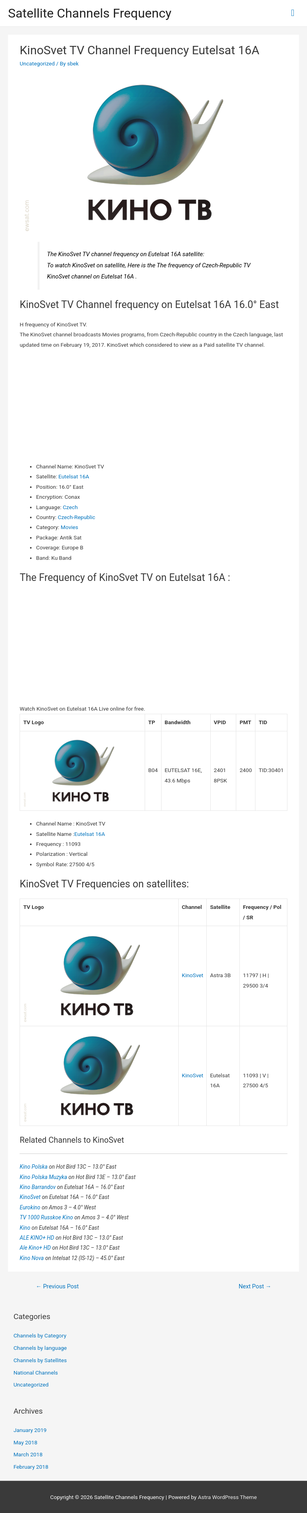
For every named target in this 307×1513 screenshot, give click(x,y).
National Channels (36, 1372)
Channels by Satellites (40, 1360)
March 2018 (28, 1454)
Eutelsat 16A (73, 476)
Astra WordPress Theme (227, 1497)
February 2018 (31, 1467)
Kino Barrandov (38, 1187)
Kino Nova (32, 1258)
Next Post (255, 1286)
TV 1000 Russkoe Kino (47, 1217)
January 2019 (30, 1430)
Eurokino (31, 1207)
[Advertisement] (153, 406)
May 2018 (26, 1442)
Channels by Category (40, 1335)
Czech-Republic (77, 517)
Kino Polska (34, 1166)
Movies (69, 527)
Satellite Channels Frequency (89, 13)
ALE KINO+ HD (38, 1237)
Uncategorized (37, 63)
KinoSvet (192, 975)
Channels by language (40, 1348)
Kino (26, 1228)
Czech (70, 507)
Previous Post (57, 1286)
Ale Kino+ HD (36, 1247)
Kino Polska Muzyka (44, 1177)
